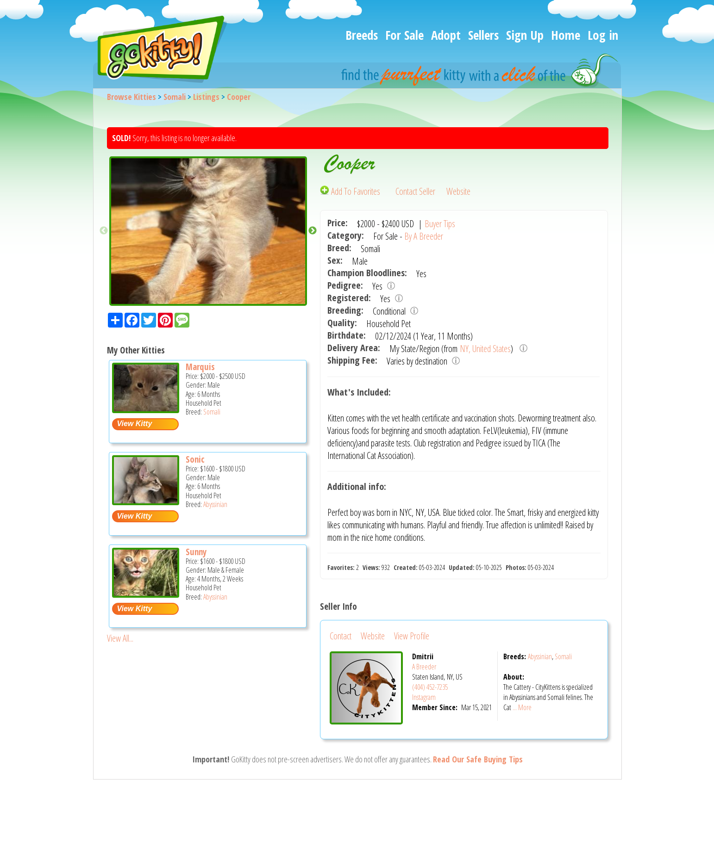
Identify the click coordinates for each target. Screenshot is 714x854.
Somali (174, 96)
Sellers (483, 34)
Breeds (361, 34)
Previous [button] (103, 230)
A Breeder (424, 667)
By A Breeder (423, 236)
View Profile (411, 636)
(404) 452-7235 (430, 687)
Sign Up (525, 34)
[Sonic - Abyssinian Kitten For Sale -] (145, 501)
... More (522, 707)
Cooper (239, 96)
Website (458, 191)
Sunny (196, 552)
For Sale (404, 34)
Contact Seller (415, 191)
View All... (120, 638)
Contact (340, 636)
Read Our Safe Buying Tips (478, 759)
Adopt (446, 34)
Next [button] (312, 230)
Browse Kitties (131, 96)
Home (565, 34)
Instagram (424, 697)
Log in (603, 34)
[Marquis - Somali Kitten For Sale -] (145, 409)
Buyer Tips (440, 223)
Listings (206, 96)
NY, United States (485, 348)
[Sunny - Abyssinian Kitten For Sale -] (145, 594)
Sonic (195, 459)
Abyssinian (215, 504)
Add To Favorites (351, 191)
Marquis (200, 367)
